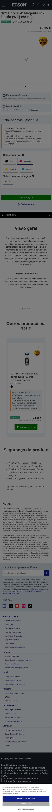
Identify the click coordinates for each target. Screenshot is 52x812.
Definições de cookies (26, 809)
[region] (26, 797)
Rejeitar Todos (26, 803)
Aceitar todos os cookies (26, 798)
